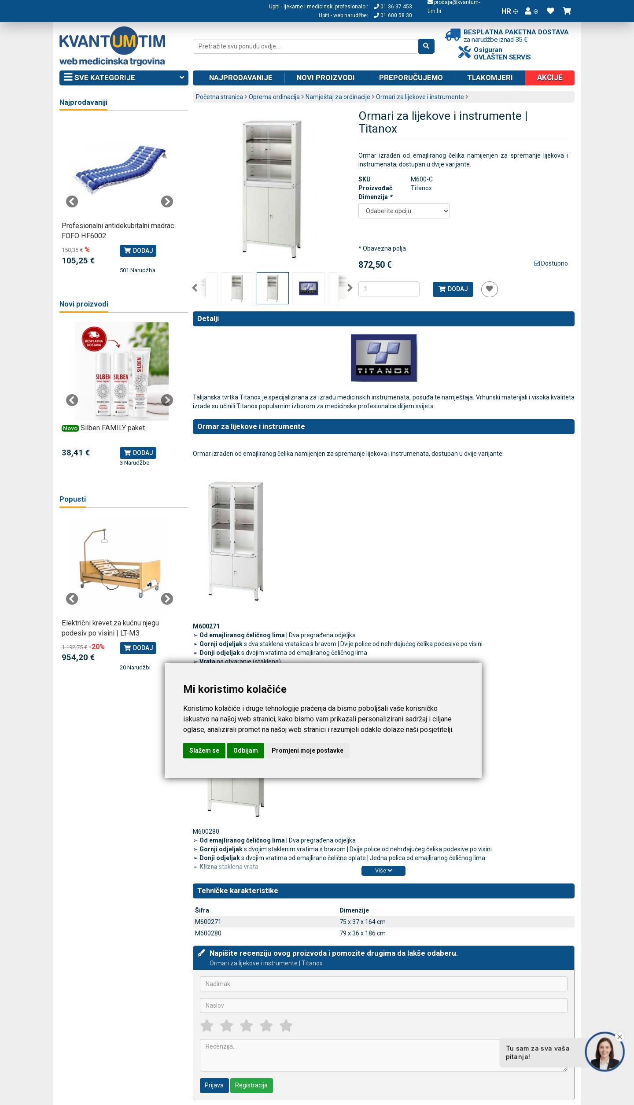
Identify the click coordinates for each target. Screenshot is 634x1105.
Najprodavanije (241, 77)
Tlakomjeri (490, 77)
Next (350, 288)
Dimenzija (375, 196)
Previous (194, 288)
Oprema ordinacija (274, 96)
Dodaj (453, 288)
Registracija (251, 1085)
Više (383, 870)
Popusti (72, 499)
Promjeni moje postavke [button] (307, 750)
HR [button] (509, 11)
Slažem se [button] (204, 750)
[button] (531, 11)
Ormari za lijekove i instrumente (420, 96)
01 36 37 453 (393, 7)
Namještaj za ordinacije (338, 96)
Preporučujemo (411, 77)
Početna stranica (219, 96)
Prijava (214, 1085)
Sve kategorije (124, 78)
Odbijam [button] (245, 750)
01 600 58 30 (393, 15)
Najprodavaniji (83, 102)
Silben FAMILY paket (113, 428)
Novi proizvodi (326, 77)
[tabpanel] (119, 197)
